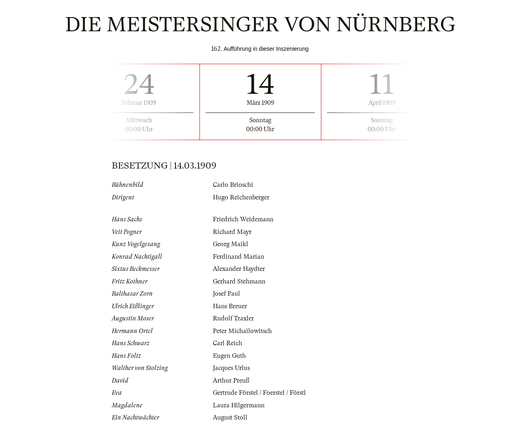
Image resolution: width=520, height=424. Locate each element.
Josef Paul (226, 293)
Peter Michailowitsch (242, 331)
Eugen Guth (229, 355)
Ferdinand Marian (238, 256)
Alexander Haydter (239, 269)
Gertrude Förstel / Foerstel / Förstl (259, 392)
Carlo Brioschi (233, 184)
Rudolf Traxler (233, 318)
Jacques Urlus (231, 368)
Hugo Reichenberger (241, 197)
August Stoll (230, 417)
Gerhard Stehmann (239, 281)
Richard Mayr (232, 232)
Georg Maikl (230, 244)
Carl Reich (227, 343)
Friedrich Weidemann (243, 219)
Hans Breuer (230, 306)
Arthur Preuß (231, 380)
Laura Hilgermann (238, 405)
